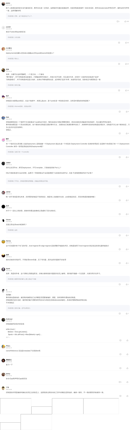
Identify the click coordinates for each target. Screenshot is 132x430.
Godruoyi (9, 319)
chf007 (8, 163)
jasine (8, 3)
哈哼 (7, 255)
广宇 (7, 387)
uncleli (8, 27)
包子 (7, 96)
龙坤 (7, 69)
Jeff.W (8, 192)
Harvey (8, 241)
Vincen (8, 219)
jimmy (8, 374)
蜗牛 (7, 139)
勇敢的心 (9, 360)
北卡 (7, 206)
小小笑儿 (9, 48)
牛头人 (8, 346)
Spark (8, 268)
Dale (7, 117)
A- (7, 290)
